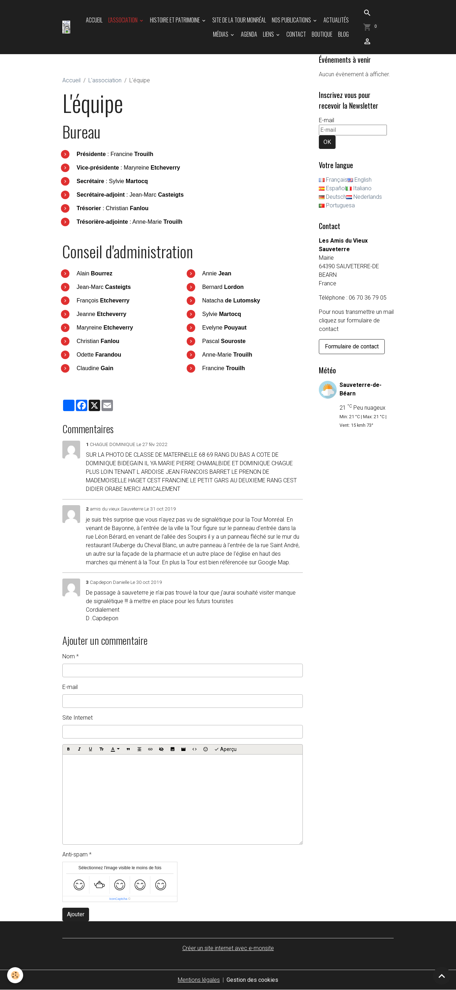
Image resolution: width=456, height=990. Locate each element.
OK (327, 142)
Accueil (94, 20)
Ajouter (75, 914)
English (359, 179)
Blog (343, 34)
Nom (68, 656)
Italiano (359, 188)
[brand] (66, 27)
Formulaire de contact (352, 346)
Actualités (336, 20)
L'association (123, 20)
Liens (269, 34)
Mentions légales (199, 979)
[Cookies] (15, 975)
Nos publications (292, 20)
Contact (296, 34)
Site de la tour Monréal (239, 20)
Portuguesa (337, 205)
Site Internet (77, 717)
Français (333, 179)
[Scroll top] (442, 976)
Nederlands (364, 196)
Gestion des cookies (252, 979)
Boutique (322, 34)
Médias (221, 34)
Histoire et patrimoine (175, 20)
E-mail (70, 687)
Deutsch (332, 196)
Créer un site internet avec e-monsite (228, 948)
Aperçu (225, 749)
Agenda (249, 34)
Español (332, 188)
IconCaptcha (118, 899)
